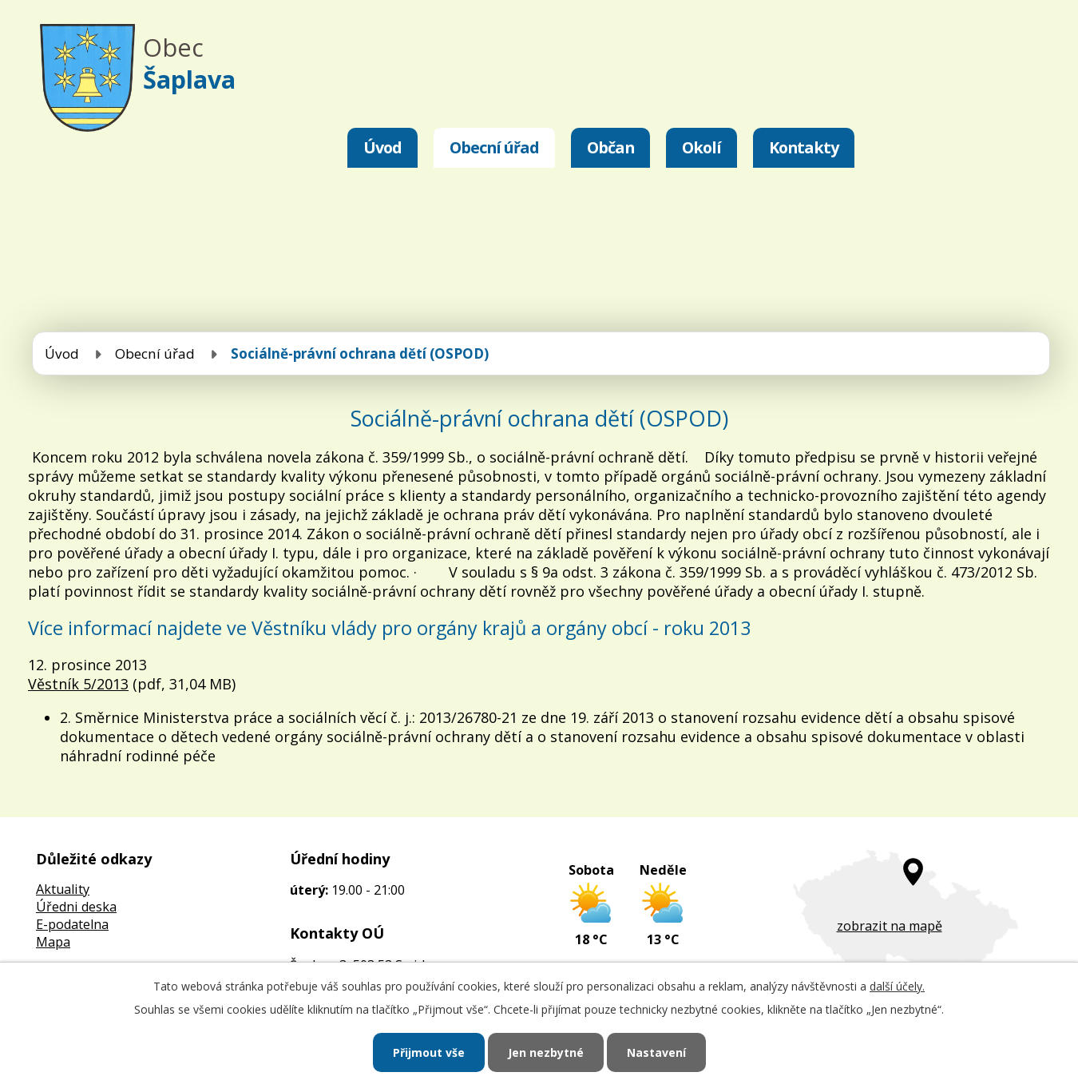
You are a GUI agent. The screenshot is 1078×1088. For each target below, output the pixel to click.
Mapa (53, 942)
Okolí (701, 147)
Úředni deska (76, 906)
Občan (610, 147)
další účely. (897, 986)
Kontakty (803, 147)
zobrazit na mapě (889, 926)
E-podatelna (72, 924)
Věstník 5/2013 (78, 683)
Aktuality (62, 889)
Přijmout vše (429, 1052)
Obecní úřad (494, 147)
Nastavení (656, 1052)
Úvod (382, 147)
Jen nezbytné (546, 1052)
